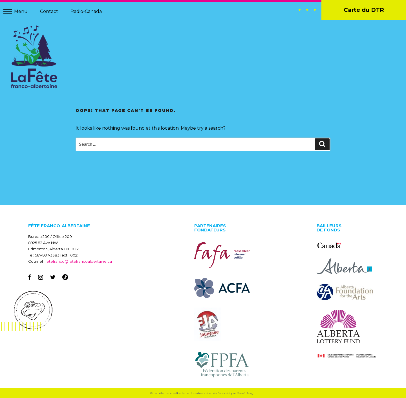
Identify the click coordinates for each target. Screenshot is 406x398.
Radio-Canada (86, 11)
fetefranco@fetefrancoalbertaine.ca (78, 261)
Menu (21, 11)
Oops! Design (246, 393)
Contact (49, 11)
